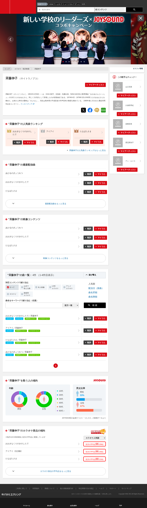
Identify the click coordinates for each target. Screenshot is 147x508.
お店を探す (73, 505)
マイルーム (26, 505)
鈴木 (84, 4)
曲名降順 (92, 296)
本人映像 (41, 287)
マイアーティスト (96, 85)
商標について (50, 488)
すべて (12, 287)
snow (51, 4)
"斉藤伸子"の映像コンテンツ (24, 219)
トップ (7, 69)
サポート (112, 488)
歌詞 (18, 142)
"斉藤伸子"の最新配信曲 (21, 164)
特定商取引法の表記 (86, 488)
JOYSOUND (23, 7)
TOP (120, 505)
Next (137, 39)
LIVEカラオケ (55, 287)
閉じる (141, 18)
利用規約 (36, 488)
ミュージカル (68, 4)
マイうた (30, 142)
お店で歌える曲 (27, 287)
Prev (11, 39)
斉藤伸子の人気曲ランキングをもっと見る (87, 150)
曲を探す (50, 505)
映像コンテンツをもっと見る (55, 258)
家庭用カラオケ (27, 294)
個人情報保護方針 (66, 488)
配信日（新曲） (96, 288)
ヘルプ (101, 488)
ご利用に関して (21, 488)
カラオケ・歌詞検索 (22, 69)
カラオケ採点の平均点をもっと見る (55, 471)
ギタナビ (13, 294)
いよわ (58, 4)
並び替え (92, 275)
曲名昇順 (92, 292)
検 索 (92, 305)
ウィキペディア (26, 104)
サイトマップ (126, 488)
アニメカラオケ (69, 287)
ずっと (77, 4)
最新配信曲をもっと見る (55, 204)
